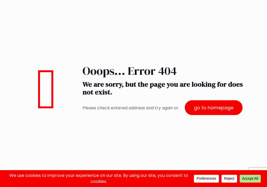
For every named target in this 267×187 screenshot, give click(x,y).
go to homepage (213, 107)
